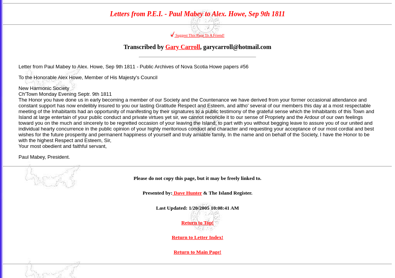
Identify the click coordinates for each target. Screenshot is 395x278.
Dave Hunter (187, 193)
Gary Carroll (182, 47)
